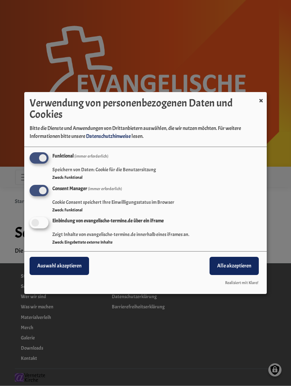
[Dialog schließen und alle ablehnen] (261, 97)
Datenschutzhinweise (108, 136)
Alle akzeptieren (234, 266)
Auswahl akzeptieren (59, 266)
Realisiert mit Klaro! (241, 282)
